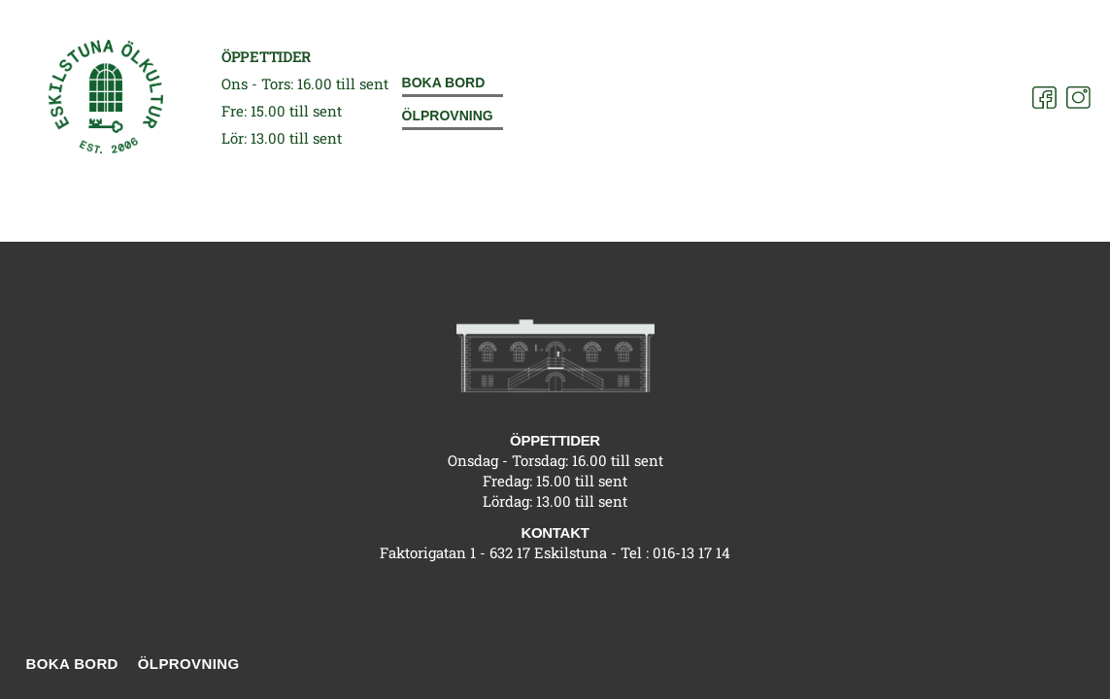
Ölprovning (447, 115)
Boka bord (444, 82)
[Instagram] (1078, 97)
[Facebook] (1044, 97)
